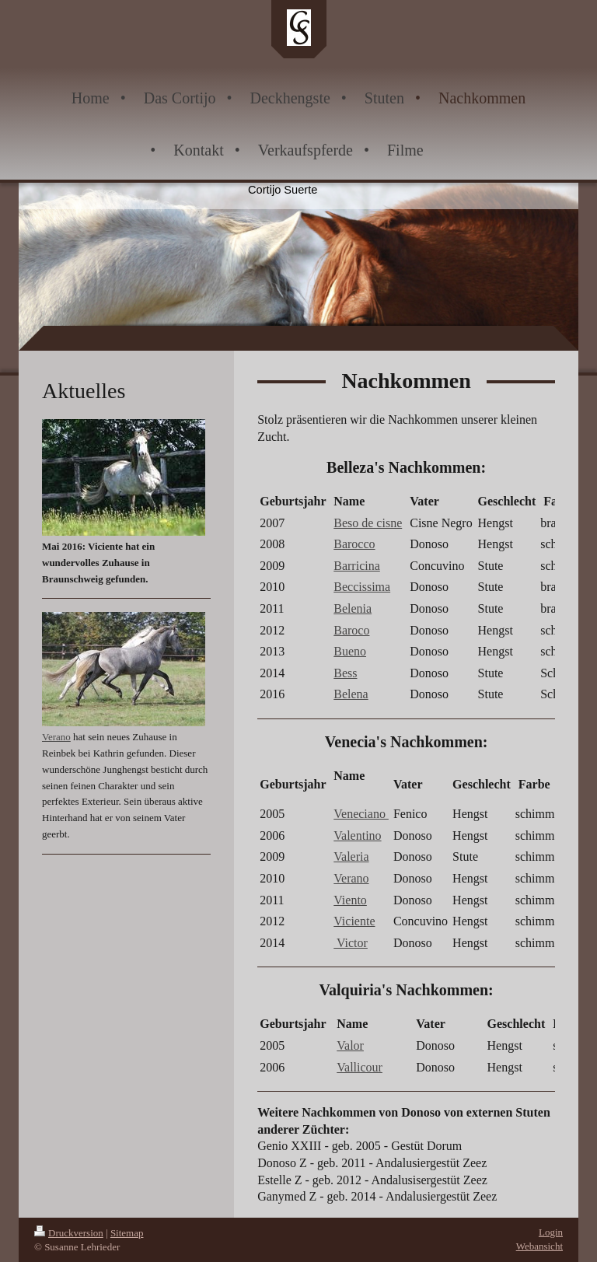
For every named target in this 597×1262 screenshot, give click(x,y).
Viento (350, 900)
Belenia (352, 608)
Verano (350, 878)
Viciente (354, 921)
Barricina (356, 565)
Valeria (350, 856)
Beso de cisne (367, 523)
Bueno (349, 651)
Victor (350, 942)
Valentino (357, 835)
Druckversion (68, 1233)
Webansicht (539, 1246)
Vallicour (359, 1067)
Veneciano (361, 813)
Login (551, 1232)
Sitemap (127, 1233)
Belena (350, 694)
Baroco (351, 630)
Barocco (354, 544)
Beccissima (361, 586)
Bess (345, 673)
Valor (350, 1045)
